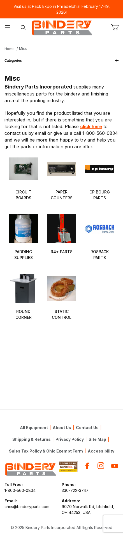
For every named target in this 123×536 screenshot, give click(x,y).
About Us (62, 427)
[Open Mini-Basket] (117, 27)
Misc (23, 48)
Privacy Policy (69, 439)
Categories (61, 61)
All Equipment (34, 427)
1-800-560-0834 (20, 490)
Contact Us (87, 427)
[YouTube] (114, 466)
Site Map (97, 439)
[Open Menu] (7, 28)
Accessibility (101, 451)
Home (9, 49)
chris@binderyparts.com (26, 506)
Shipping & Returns (31, 439)
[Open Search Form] (23, 28)
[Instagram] (101, 466)
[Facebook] (87, 466)
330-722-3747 (75, 490)
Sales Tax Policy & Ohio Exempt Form (46, 451)
